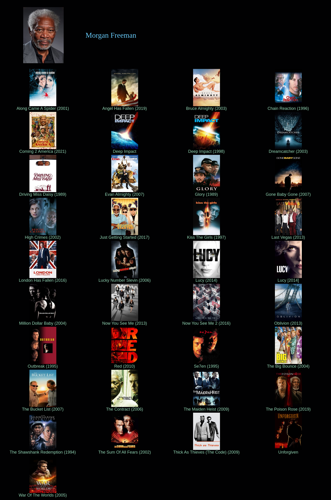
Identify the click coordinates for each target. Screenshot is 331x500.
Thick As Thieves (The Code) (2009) (206, 450)
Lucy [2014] (288, 278)
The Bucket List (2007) (42, 407)
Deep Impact (124, 149)
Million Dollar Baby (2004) (42, 321)
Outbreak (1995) (43, 364)
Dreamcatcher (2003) (288, 149)
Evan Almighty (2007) (124, 192)
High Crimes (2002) (43, 235)
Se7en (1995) (206, 364)
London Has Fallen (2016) (43, 278)
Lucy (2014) (206, 278)
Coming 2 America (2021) (42, 149)
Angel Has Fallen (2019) (124, 106)
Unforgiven (288, 450)
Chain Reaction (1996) (288, 106)
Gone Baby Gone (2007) (288, 192)
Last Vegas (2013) (288, 235)
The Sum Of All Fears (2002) (124, 450)
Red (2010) (124, 364)
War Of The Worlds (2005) (43, 493)
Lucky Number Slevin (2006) (124, 278)
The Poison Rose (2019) (288, 407)
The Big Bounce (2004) (288, 364)
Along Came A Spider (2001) (43, 106)
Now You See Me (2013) (124, 321)
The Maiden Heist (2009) (206, 407)
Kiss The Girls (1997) (206, 235)
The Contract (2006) (124, 407)
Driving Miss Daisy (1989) (42, 192)
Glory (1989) (206, 192)
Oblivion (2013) (288, 321)
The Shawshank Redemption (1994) (43, 450)
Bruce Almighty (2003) (206, 106)
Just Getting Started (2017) (124, 235)
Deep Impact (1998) (206, 149)
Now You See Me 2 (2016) (206, 321)
